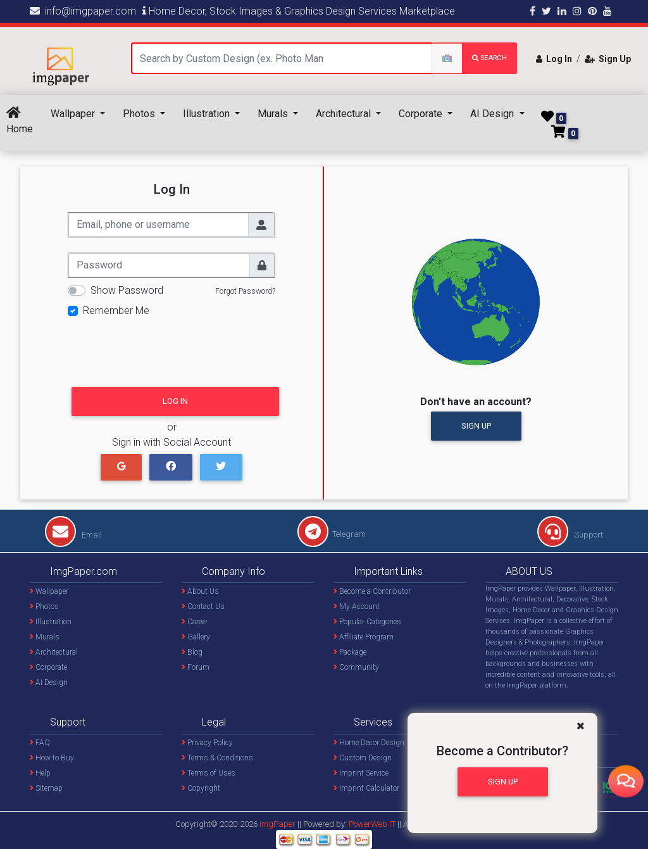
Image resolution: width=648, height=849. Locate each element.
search (489, 58)
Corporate (422, 114)
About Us (200, 591)
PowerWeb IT (373, 824)
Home (19, 120)
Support (570, 534)
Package (349, 652)
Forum (195, 667)
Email (73, 534)
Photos (140, 114)
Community (356, 667)
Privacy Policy (207, 742)
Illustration (207, 114)
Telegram (331, 534)
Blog (192, 652)
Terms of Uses (208, 773)
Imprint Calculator (366, 788)
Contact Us (203, 606)
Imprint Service (361, 773)
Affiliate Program (363, 636)
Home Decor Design (368, 742)
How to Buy (52, 757)
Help (40, 773)
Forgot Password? (245, 291)
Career (195, 621)
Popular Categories (367, 621)
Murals (274, 114)
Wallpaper (74, 114)
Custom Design (362, 757)
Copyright (201, 788)
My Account (356, 606)
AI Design (493, 114)
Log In (554, 59)
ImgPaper (277, 824)
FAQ (40, 742)
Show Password (126, 290)
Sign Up (608, 59)
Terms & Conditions (217, 757)
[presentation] (164, 348)
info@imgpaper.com (83, 11)
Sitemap (46, 788)
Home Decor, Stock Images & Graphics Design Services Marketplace (298, 11)
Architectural (344, 114)
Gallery (196, 636)
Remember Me (116, 311)
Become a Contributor (372, 591)
